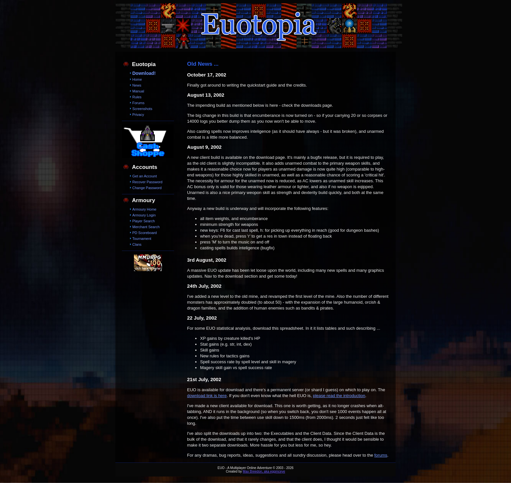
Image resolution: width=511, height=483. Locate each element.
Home (137, 79)
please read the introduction (339, 395)
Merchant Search (146, 227)
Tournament (141, 239)
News (136, 85)
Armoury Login (144, 215)
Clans (136, 244)
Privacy (138, 115)
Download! (144, 73)
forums (380, 455)
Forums (138, 103)
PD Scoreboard (144, 233)
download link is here (206, 395)
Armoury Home (144, 209)
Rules (136, 97)
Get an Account (144, 176)
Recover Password (147, 182)
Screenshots (142, 109)
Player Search (143, 221)
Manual (138, 91)
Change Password (147, 188)
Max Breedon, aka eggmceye (264, 471)
